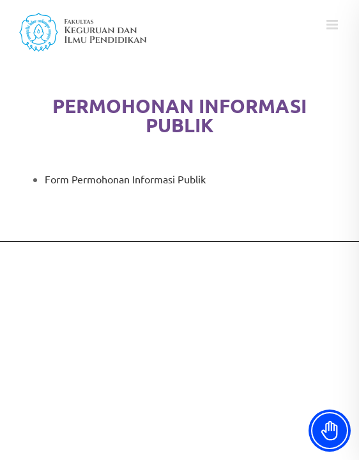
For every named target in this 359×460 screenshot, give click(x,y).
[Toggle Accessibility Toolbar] (329, 430)
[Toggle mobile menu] (333, 24)
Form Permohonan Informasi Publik (125, 178)
